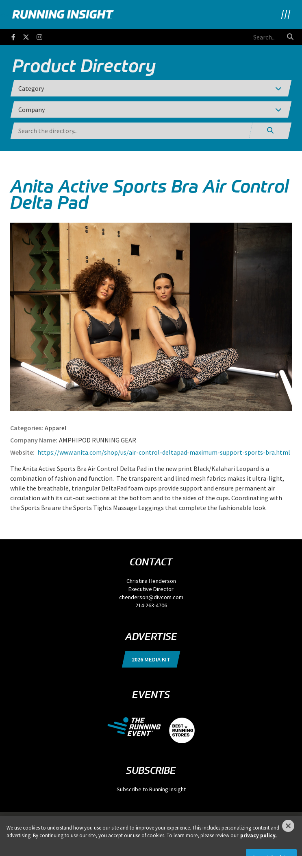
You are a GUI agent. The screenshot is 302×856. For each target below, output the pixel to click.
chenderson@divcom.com (151, 597)
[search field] (238, 37)
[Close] (288, 832)
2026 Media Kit (151, 659)
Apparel (56, 428)
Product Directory (84, 66)
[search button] (290, 36)
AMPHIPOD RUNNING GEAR (97, 440)
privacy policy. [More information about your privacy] (258, 842)
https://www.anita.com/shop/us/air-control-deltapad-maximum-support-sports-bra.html (163, 452)
